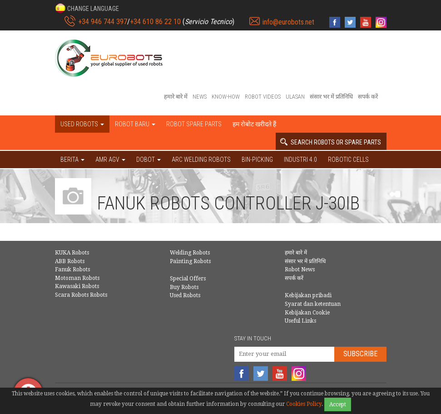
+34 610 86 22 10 (155, 21)
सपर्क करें (368, 96)
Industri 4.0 (300, 159)
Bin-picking (257, 159)
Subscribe (360, 353)
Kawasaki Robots (77, 286)
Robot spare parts (194, 124)
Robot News (300, 269)
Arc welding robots (201, 159)
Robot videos (263, 96)
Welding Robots (190, 252)
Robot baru (135, 124)
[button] (87, 8)
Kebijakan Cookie (307, 312)
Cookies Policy (304, 404)
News (200, 96)
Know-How (226, 96)
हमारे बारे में (176, 96)
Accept (337, 404)
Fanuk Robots (72, 269)
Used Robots (185, 295)
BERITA (72, 159)
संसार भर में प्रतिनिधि (331, 96)
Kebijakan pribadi (308, 295)
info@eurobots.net (288, 22)
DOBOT (148, 159)
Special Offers (188, 278)
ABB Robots (69, 261)
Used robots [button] (82, 124)
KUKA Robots (72, 252)
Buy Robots (184, 287)
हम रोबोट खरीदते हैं (254, 124)
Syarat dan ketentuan (313, 304)
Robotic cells (348, 159)
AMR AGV (110, 159)
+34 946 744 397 (102, 21)
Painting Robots (190, 261)
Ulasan (295, 96)
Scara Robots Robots (81, 295)
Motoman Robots (77, 278)
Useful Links (300, 321)
